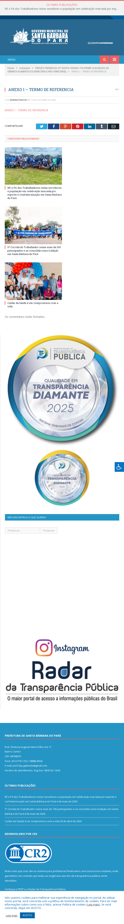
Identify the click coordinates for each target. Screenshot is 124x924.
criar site (28, 871)
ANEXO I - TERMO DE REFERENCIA (26, 110)
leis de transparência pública (83, 876)
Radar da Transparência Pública (47, 889)
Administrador (18, 99)
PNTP (21, 889)
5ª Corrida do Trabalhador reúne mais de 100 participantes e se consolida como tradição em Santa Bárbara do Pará (34, 250)
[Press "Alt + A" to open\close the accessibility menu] (119, 467)
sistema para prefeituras (51, 871)
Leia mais (93, 904)
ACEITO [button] (27, 915)
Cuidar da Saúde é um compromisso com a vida (32, 821)
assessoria (93, 871)
